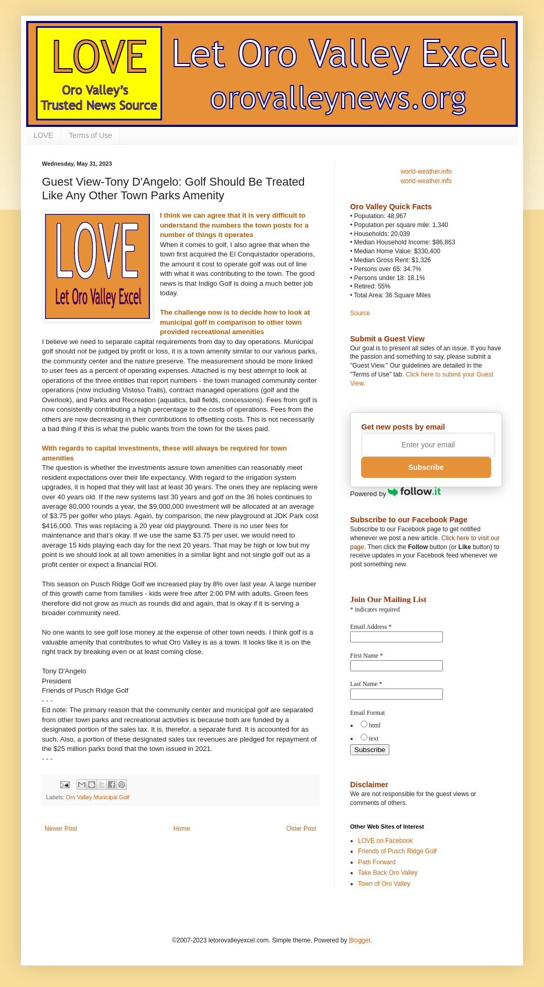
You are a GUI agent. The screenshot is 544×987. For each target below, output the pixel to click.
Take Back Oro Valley (388, 872)
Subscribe (426, 467)
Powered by (395, 494)
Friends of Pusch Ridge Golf (397, 851)
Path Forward (377, 862)
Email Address (370, 626)
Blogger (360, 940)
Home (181, 828)
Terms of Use (90, 135)
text (373, 738)
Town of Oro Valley (384, 883)
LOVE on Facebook (385, 840)
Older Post (301, 828)
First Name (366, 655)
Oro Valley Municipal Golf (97, 797)
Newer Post (61, 828)
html (374, 725)
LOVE (43, 135)
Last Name (366, 684)
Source (360, 313)
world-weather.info (425, 171)
